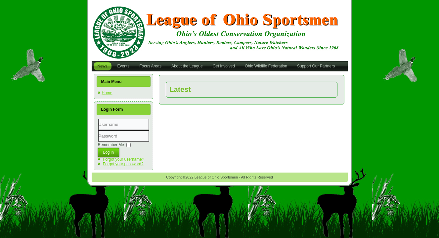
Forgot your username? (123, 159)
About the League (187, 66)
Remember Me (111, 144)
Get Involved (224, 66)
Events (123, 66)
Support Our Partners (316, 66)
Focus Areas (150, 66)
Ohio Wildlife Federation (266, 66)
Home (107, 93)
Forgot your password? (123, 164)
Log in (108, 152)
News (103, 66)
